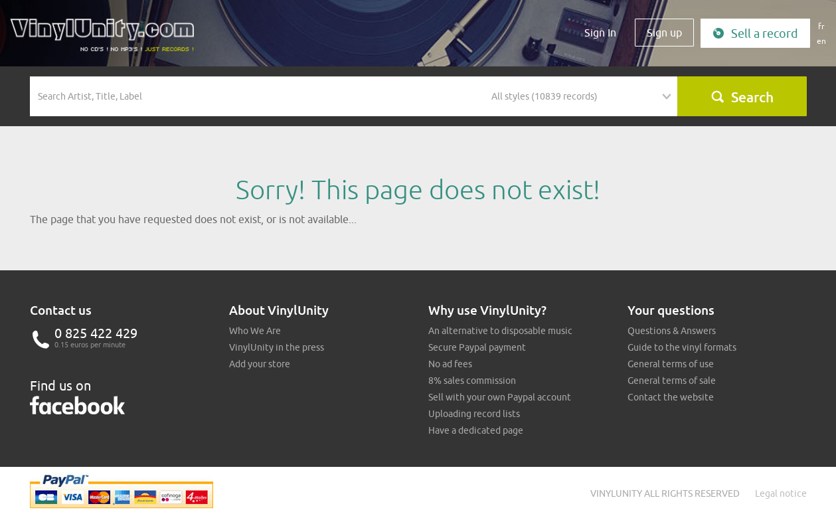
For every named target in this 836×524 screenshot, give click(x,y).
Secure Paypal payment (477, 347)
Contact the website (670, 397)
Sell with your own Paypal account (499, 397)
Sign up (664, 33)
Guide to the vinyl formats (681, 347)
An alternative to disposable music (500, 330)
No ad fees (450, 364)
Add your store (259, 364)
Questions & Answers (671, 330)
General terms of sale (671, 380)
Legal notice (781, 493)
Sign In (600, 33)
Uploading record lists (474, 413)
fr (821, 26)
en (821, 41)
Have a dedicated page (475, 430)
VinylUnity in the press (276, 347)
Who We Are (255, 330)
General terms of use (670, 364)
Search (742, 97)
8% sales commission (472, 380)
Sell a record (755, 34)
